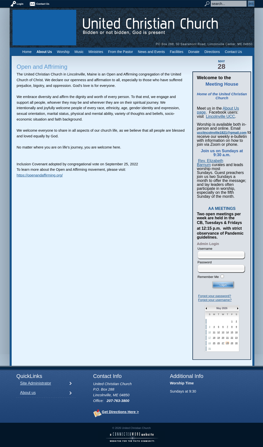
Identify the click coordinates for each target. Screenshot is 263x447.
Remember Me (208, 277)
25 (214, 343)
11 (214, 332)
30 (236, 343)
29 (232, 343)
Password (205, 262)
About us (28, 393)
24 (209, 343)
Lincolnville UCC (220, 116)
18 (214, 337)
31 (209, 348)
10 (209, 332)
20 (223, 337)
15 (232, 332)
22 (232, 337)
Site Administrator (35, 383)
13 (223, 332)
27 (223, 343)
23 (236, 337)
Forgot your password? (214, 296)
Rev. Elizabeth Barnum (210, 163)
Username (205, 248)
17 (209, 337)
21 (227, 337)
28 (227, 343)
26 (218, 343)
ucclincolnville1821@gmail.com (221, 132)
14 (227, 332)
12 (218, 332)
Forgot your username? (215, 300)
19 (218, 337)
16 (236, 332)
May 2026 (221, 308)
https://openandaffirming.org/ (40, 175)
